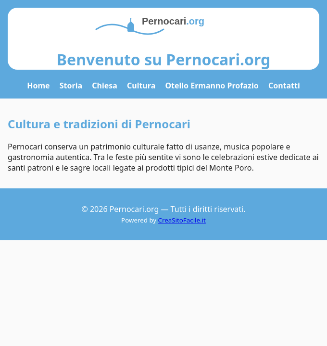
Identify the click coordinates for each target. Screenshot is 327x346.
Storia (71, 85)
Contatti (284, 85)
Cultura (141, 85)
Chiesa (104, 85)
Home (38, 85)
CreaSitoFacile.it (182, 220)
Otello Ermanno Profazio (211, 85)
